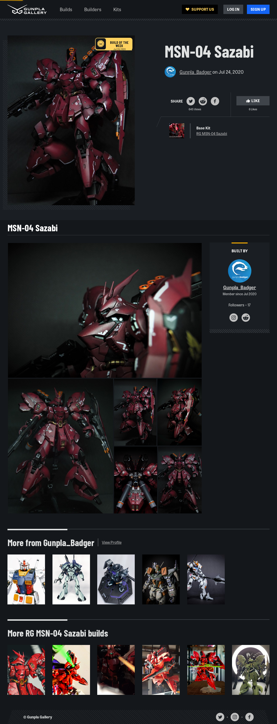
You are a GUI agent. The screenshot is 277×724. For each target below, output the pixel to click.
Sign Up (258, 9)
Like (253, 100)
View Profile (111, 542)
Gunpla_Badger (195, 71)
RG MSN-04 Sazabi (211, 133)
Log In (233, 9)
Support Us (200, 9)
